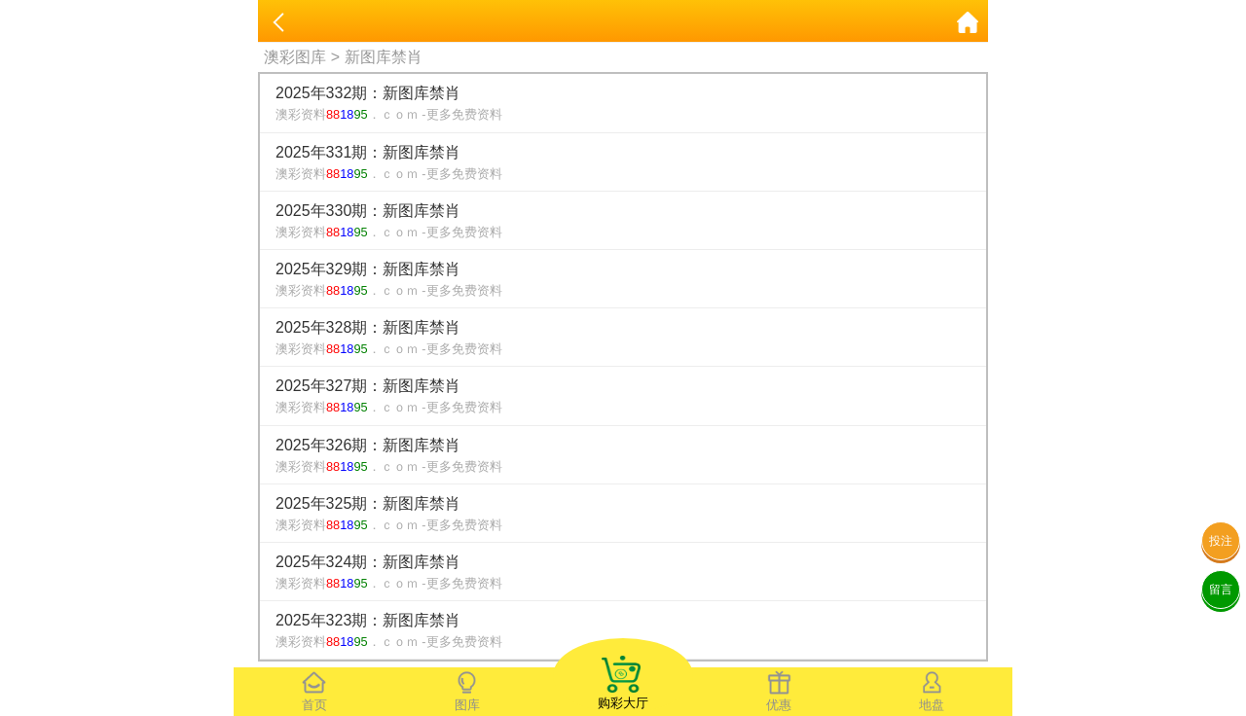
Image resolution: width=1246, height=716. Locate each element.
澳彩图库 (295, 57)
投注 (1220, 541)
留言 (1220, 589)
